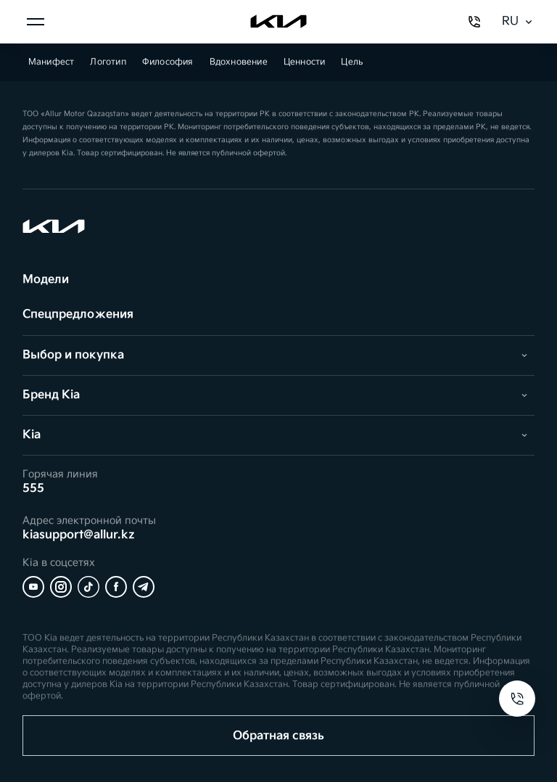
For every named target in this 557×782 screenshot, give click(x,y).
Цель (352, 62)
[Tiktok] (88, 587)
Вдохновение (239, 62)
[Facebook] (116, 587)
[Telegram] (143, 587)
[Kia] (278, 22)
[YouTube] (33, 587)
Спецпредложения (77, 314)
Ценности (305, 62)
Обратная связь (278, 736)
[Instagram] (61, 587)
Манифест (51, 62)
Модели (45, 280)
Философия (168, 62)
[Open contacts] (517, 698)
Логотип (107, 62)
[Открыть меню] (35, 22)
